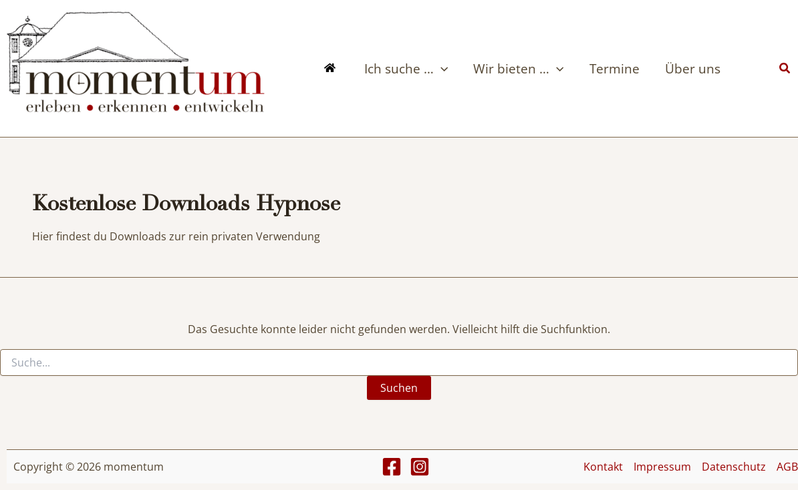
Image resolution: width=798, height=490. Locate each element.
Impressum (662, 466)
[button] (441, 69)
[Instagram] (420, 467)
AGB (787, 466)
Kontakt (603, 466)
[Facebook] (392, 467)
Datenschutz (734, 466)
